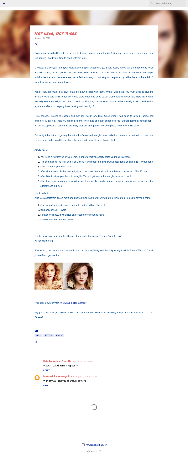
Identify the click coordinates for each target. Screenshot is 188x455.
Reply (46, 370)
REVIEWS (59, 335)
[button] (36, 44)
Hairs (38, 335)
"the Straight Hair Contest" (73, 303)
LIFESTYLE (48, 335)
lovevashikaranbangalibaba (58, 376)
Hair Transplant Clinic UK (57, 361)
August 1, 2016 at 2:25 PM (87, 377)
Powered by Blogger (94, 445)
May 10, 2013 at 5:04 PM (83, 361)
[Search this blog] (170, 3)
